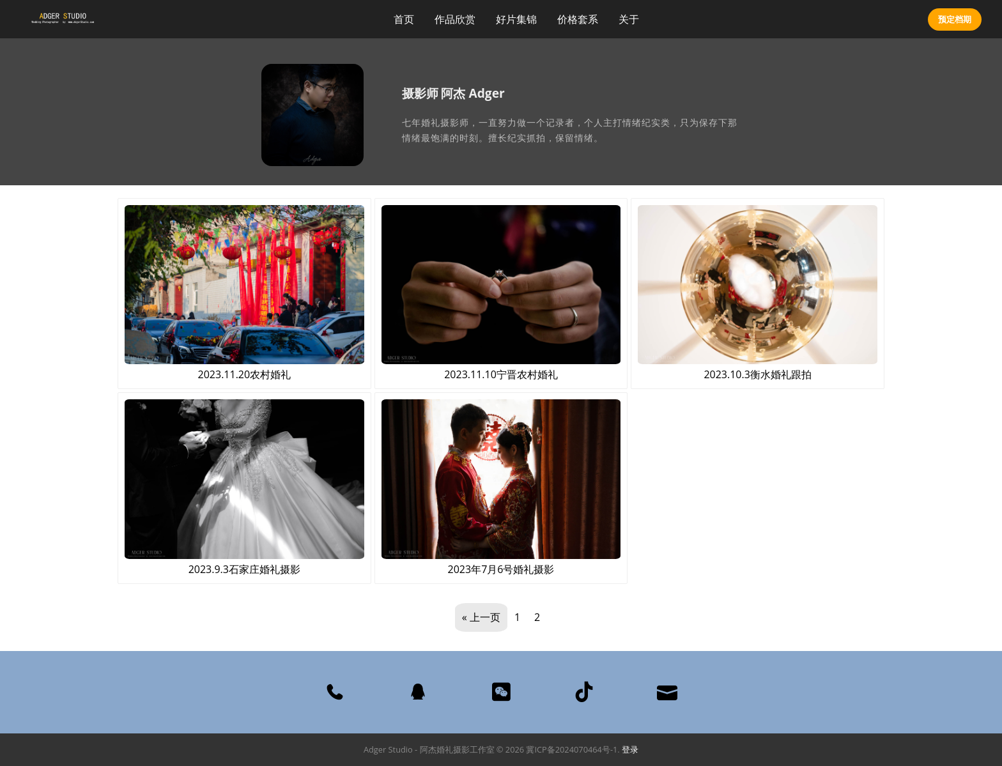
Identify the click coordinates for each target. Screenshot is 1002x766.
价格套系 (577, 19)
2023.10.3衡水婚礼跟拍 (757, 293)
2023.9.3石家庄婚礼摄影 (244, 487)
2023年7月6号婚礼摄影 (501, 487)
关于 (629, 19)
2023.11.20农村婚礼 (244, 293)
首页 (404, 19)
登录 (630, 749)
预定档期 (954, 19)
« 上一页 (481, 617)
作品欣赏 (455, 19)
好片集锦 (516, 19)
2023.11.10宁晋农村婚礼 (501, 293)
